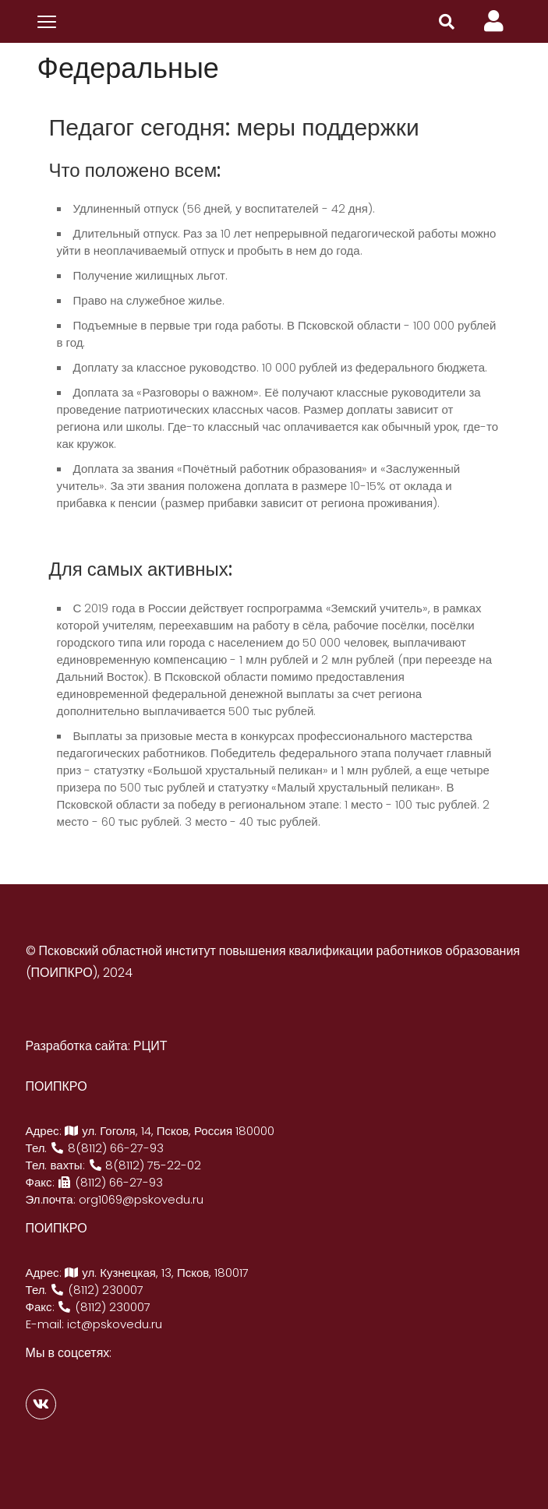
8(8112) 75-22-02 (145, 1165)
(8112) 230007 (97, 1290)
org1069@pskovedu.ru (141, 1199)
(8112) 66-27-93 (111, 1182)
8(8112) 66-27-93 (107, 1148)
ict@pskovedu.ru (114, 1324)
